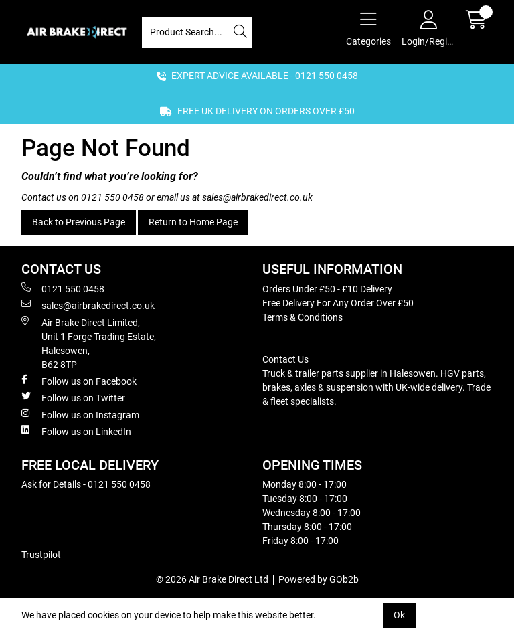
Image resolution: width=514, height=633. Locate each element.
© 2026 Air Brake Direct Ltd (212, 579)
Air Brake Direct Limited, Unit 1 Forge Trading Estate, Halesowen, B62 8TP (88, 343)
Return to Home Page (193, 222)
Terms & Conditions (302, 317)
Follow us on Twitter (73, 397)
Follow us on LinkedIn (76, 431)
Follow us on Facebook (79, 381)
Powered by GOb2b (318, 579)
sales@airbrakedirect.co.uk (257, 197)
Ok (399, 615)
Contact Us (285, 359)
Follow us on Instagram (80, 414)
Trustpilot (41, 554)
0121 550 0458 (112, 197)
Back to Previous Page (78, 222)
